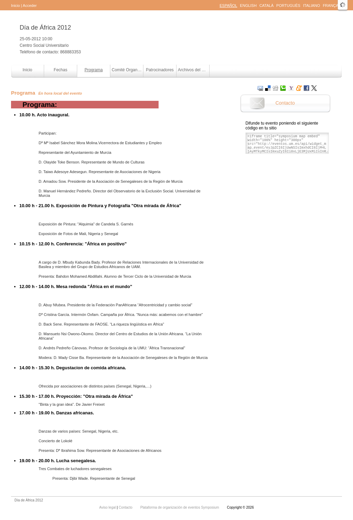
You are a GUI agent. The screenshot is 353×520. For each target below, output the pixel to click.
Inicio (15, 5)
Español (228, 5)
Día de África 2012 (45, 27)
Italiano (311, 5)
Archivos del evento (193, 69)
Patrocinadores (160, 69)
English (248, 5)
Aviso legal (108, 507)
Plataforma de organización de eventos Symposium (180, 507)
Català (266, 5)
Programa (93, 69)
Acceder (30, 5)
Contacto (285, 103)
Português (288, 5)
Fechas (60, 69)
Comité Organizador (127, 69)
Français (332, 5)
